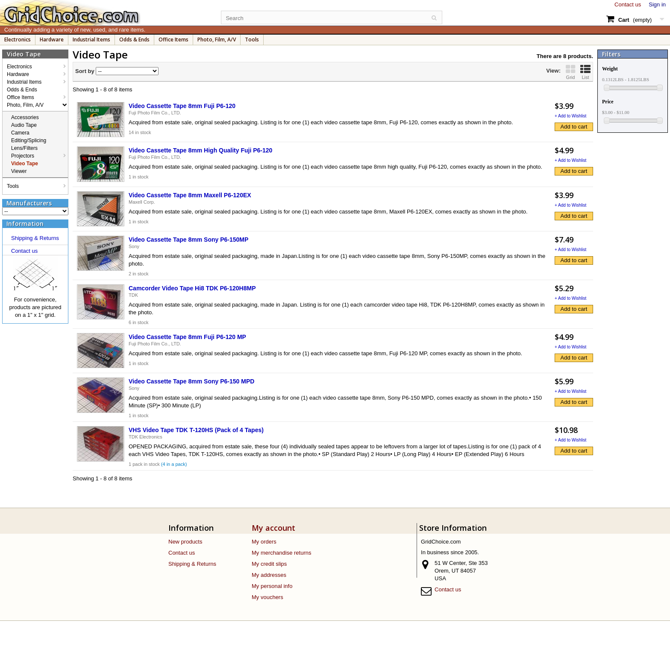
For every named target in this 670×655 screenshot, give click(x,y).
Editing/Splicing (28, 140)
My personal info (272, 586)
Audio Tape (24, 125)
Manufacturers (29, 203)
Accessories (25, 117)
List (585, 72)
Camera (20, 133)
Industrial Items (91, 39)
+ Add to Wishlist (570, 116)
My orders (264, 541)
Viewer (18, 171)
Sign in (657, 4)
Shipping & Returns (35, 238)
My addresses (269, 575)
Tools (252, 39)
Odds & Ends (134, 39)
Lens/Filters (24, 148)
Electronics (17, 39)
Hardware (52, 39)
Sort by (84, 71)
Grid (570, 72)
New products (185, 541)
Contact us (627, 4)
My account (273, 528)
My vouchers (267, 597)
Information (25, 223)
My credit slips (269, 564)
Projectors (22, 156)
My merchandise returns (281, 553)
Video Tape (24, 164)
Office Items (173, 39)
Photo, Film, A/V (216, 39)
